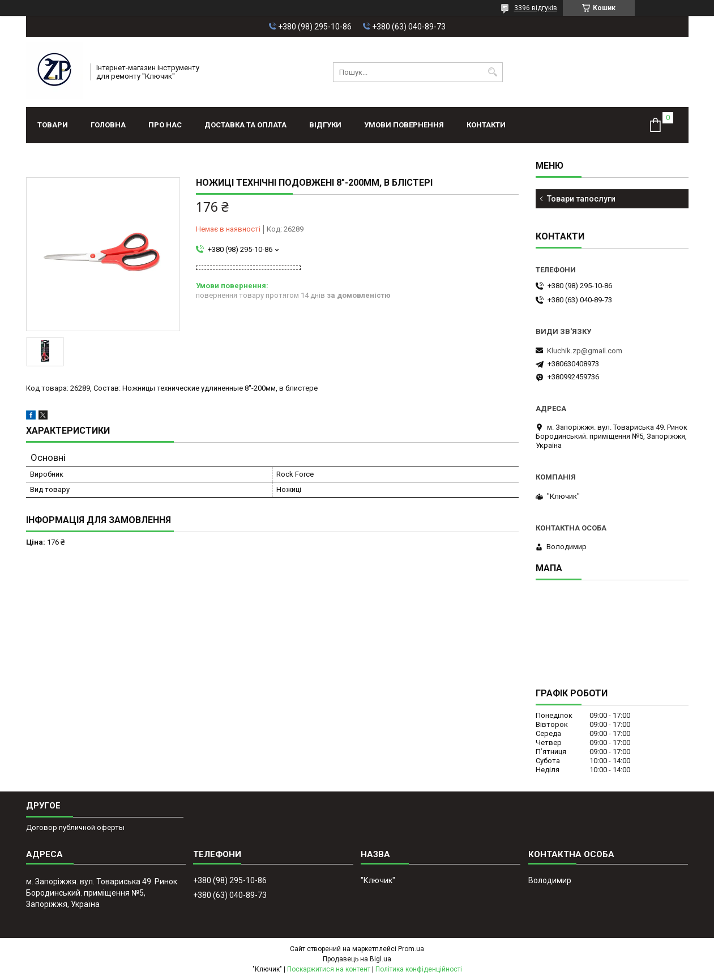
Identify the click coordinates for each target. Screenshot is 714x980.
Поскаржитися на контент (328, 969)
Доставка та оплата (245, 125)
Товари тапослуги (581, 198)
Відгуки (325, 125)
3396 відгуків (535, 8)
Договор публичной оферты (75, 827)
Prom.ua (411, 949)
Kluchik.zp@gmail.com (584, 350)
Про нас (165, 125)
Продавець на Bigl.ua (357, 959)
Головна (108, 125)
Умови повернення (404, 125)
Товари (52, 125)
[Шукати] (493, 72)
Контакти (486, 125)
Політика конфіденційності (418, 969)
